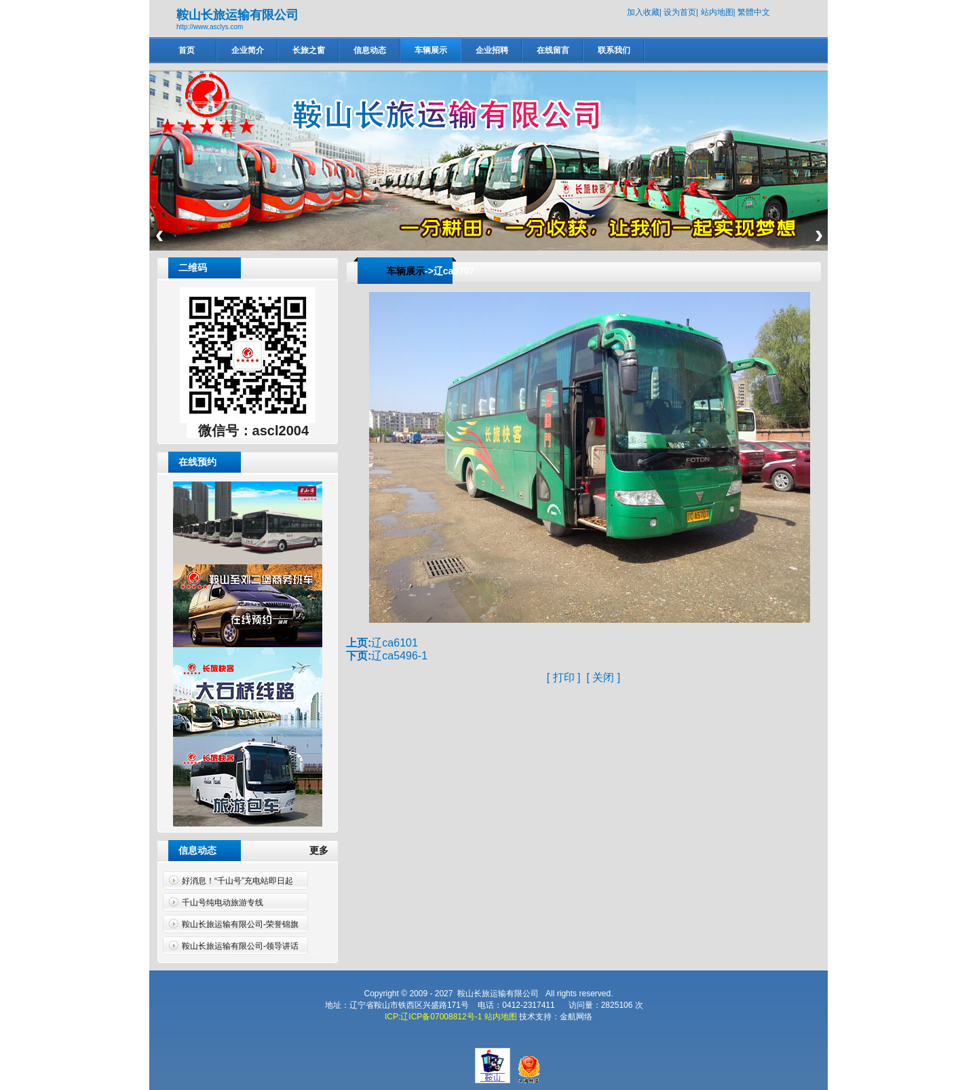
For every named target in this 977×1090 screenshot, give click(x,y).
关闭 (603, 677)
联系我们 (614, 50)
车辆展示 (431, 50)
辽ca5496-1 (399, 655)
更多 (324, 850)
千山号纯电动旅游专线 (222, 902)
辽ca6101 (394, 643)
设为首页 (680, 12)
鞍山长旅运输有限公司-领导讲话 (240, 946)
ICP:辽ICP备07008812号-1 (433, 1016)
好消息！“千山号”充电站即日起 (237, 881)
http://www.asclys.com (209, 27)
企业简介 (247, 50)
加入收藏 (643, 12)
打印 (564, 677)
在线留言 (553, 50)
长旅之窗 (308, 50)
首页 (186, 50)
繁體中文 (753, 12)
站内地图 (717, 12)
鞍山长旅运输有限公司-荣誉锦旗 (240, 924)
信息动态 (369, 50)
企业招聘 (492, 50)
